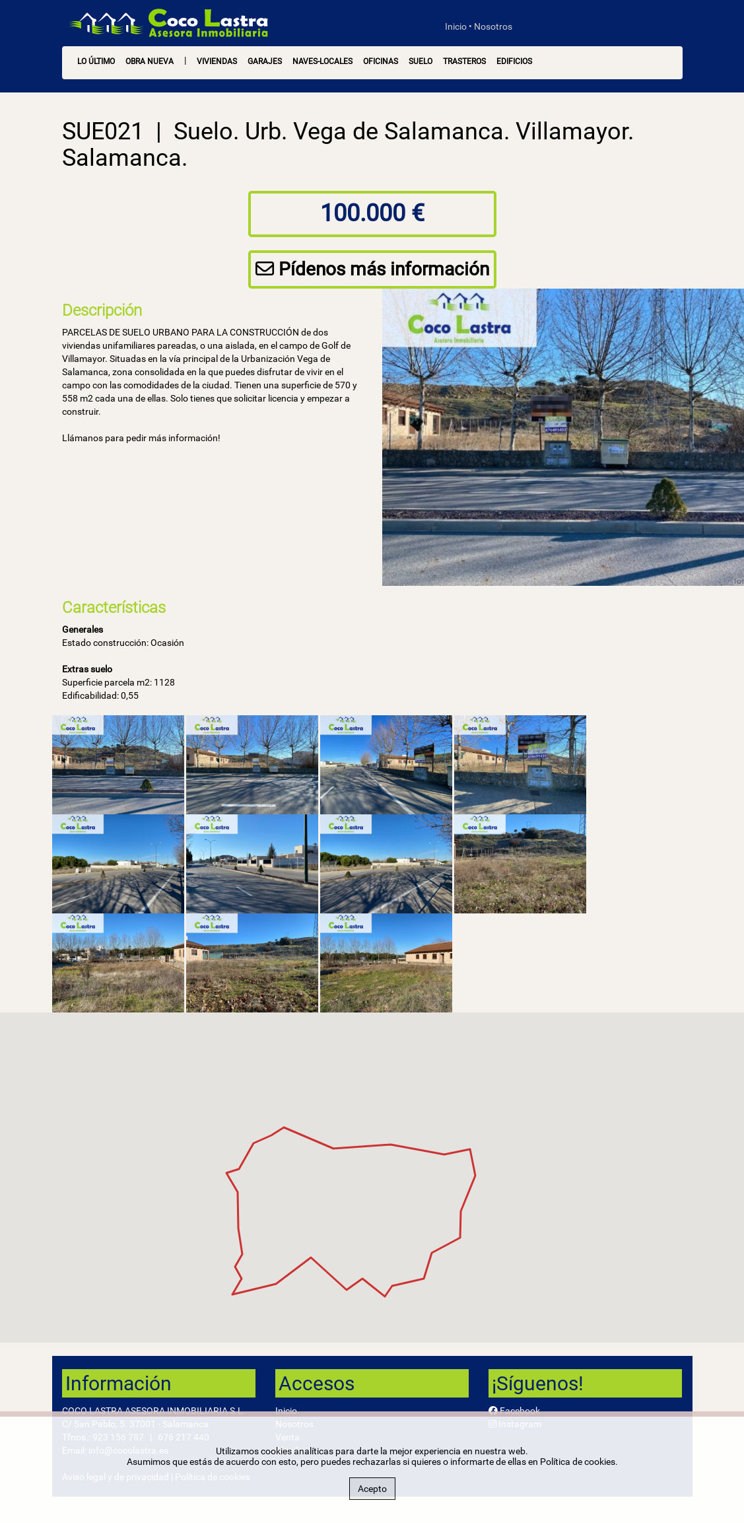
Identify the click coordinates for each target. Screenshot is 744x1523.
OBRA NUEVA (149, 61)
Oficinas (380, 61)
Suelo (420, 61)
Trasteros (464, 61)
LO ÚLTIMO (96, 61)
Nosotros (493, 26)
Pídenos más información (372, 269)
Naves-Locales (322, 61)
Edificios (514, 61)
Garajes (265, 61)
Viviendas (217, 61)
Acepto (372, 1488)
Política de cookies (577, 1461)
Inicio (456, 26)
